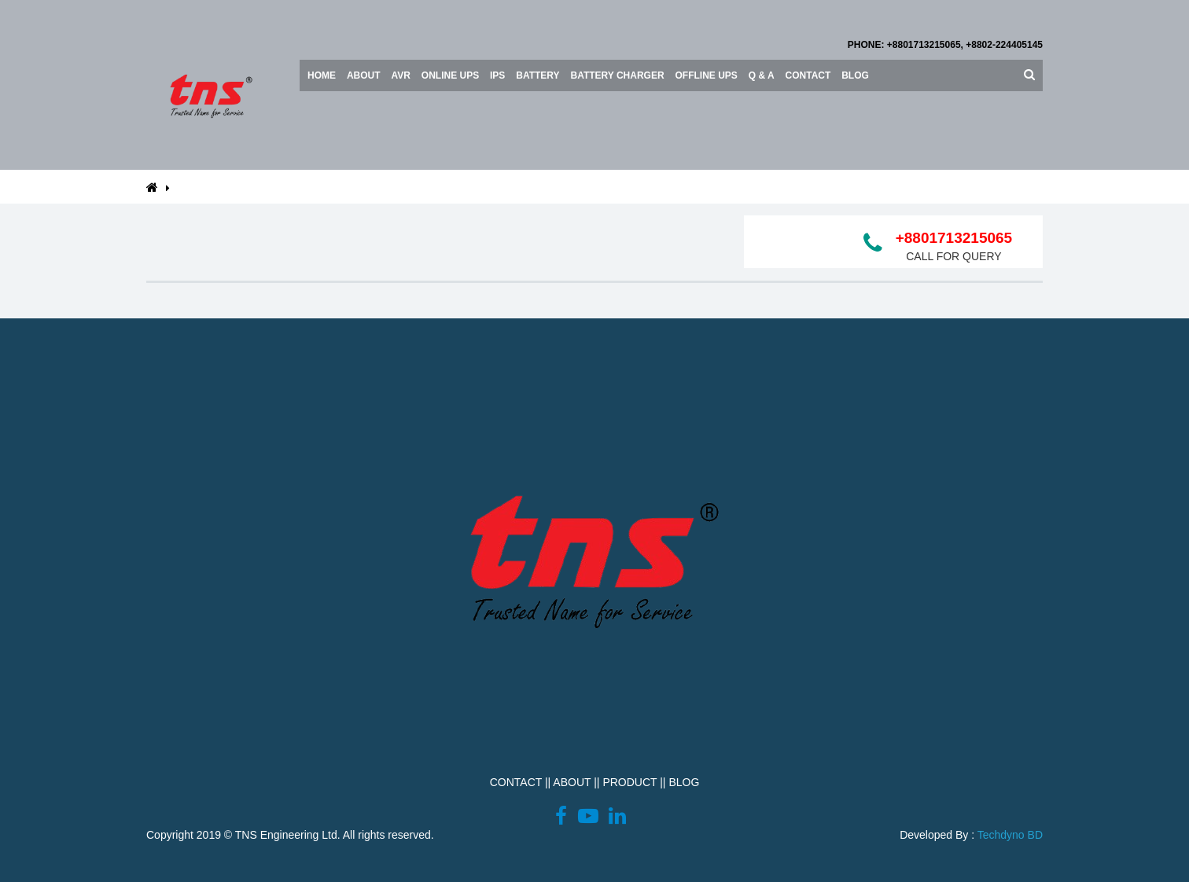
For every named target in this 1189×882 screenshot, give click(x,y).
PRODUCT (629, 782)
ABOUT (572, 782)
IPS (497, 75)
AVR (400, 75)
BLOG (683, 782)
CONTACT (516, 782)
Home (321, 75)
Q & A (762, 75)
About (364, 75)
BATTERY (537, 75)
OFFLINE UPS (706, 75)
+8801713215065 (954, 238)
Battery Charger (617, 75)
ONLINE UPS (450, 75)
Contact (808, 75)
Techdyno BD (1010, 835)
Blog (855, 75)
